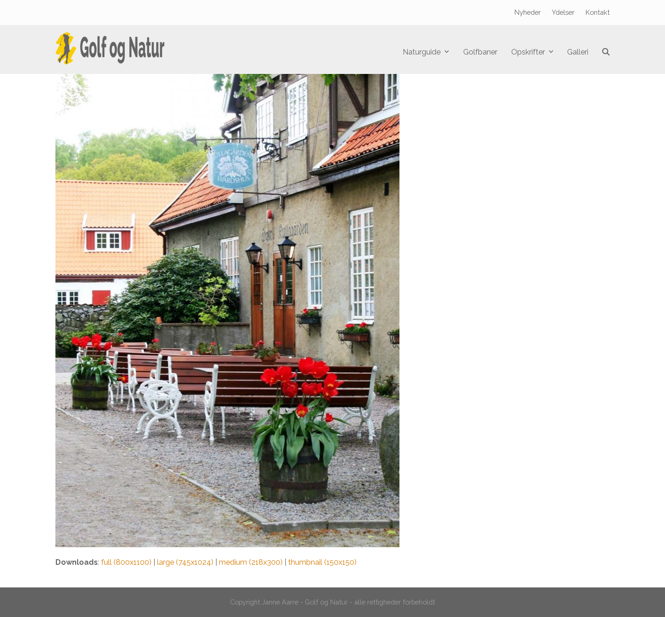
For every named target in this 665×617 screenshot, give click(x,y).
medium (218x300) (251, 562)
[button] (606, 52)
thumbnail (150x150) (322, 562)
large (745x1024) (185, 562)
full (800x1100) (126, 562)
